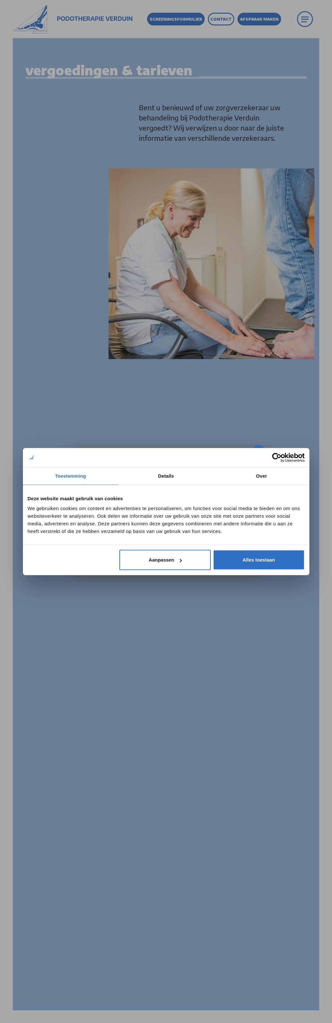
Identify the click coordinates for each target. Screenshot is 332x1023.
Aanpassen (165, 560)
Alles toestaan (259, 560)
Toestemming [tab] (70, 475)
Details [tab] (166, 475)
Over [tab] (261, 475)
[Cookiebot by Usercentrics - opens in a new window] (277, 457)
